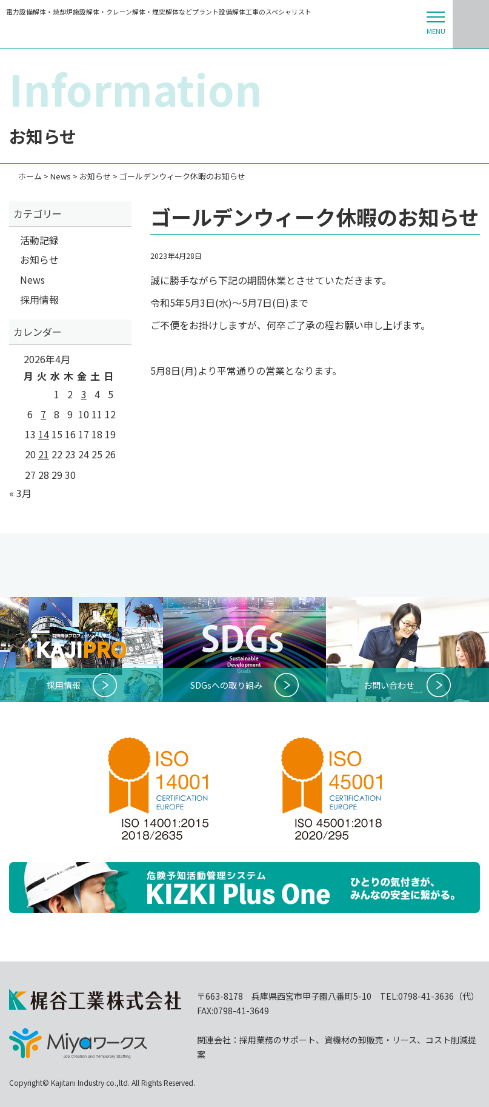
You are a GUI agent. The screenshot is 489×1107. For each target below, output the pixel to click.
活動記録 (39, 240)
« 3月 (20, 493)
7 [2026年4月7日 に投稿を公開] (43, 414)
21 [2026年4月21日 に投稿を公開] (43, 454)
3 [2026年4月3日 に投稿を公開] (84, 394)
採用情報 (39, 299)
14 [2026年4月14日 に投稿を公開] (43, 434)
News (32, 279)
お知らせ (39, 259)
